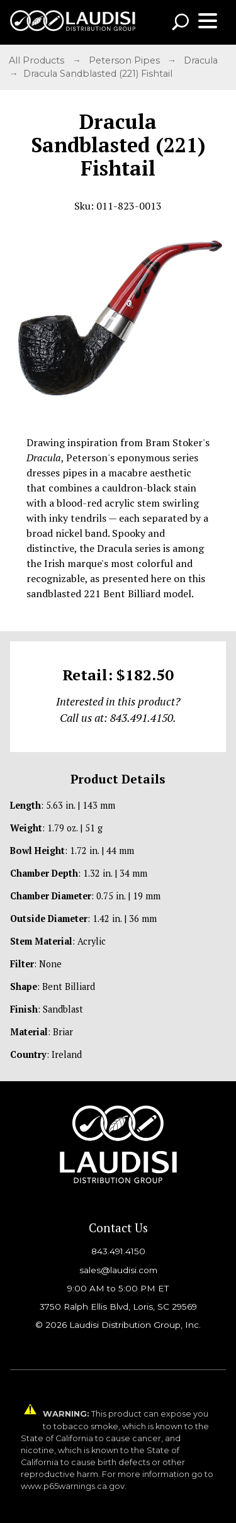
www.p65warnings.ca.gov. (73, 1486)
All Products (38, 60)
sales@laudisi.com (118, 1270)
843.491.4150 (118, 1251)
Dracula (202, 60)
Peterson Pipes (125, 60)
